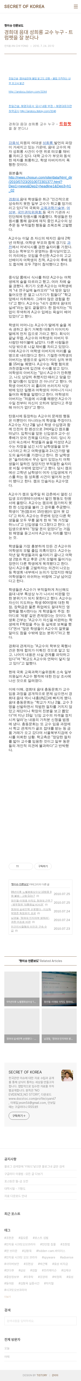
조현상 (29, 1264)
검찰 (34, 1270)
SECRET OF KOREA (24, 6)
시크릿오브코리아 (16, 1290)
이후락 (29, 1277)
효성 (70, 1277)
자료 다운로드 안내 (15, 1196)
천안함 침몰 (49, 1244)
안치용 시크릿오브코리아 (20, 1244)
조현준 (10, 1238)
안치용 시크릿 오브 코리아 (21, 1257)
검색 (72, 1321)
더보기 (7, 1296)
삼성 (22, 1270)
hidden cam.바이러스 (51, 1251)
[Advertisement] (40, 803)
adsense (67, 1257)
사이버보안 (12, 1264)
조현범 (66, 1244)
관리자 (55, 1375)
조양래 (44, 1277)
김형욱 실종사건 (29, 1283)
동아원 (10, 1283)
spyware (49, 1257)
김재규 (67, 1270)
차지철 (50, 1283)
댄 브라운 (11, 1251)
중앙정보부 (12, 1277)
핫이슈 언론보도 (19, 884)
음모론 (24, 1238)
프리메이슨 (50, 1270)
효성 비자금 (61, 1264)
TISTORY (42, 1375)
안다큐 (10, 1270)
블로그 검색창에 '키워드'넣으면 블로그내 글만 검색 (34, 1166)
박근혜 (44, 1264)
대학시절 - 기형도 (14, 1188)
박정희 (58, 1277)
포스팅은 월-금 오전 (16, 1181)
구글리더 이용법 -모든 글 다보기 (23, 1174)
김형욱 (28, 1251)
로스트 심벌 (41, 1238)
